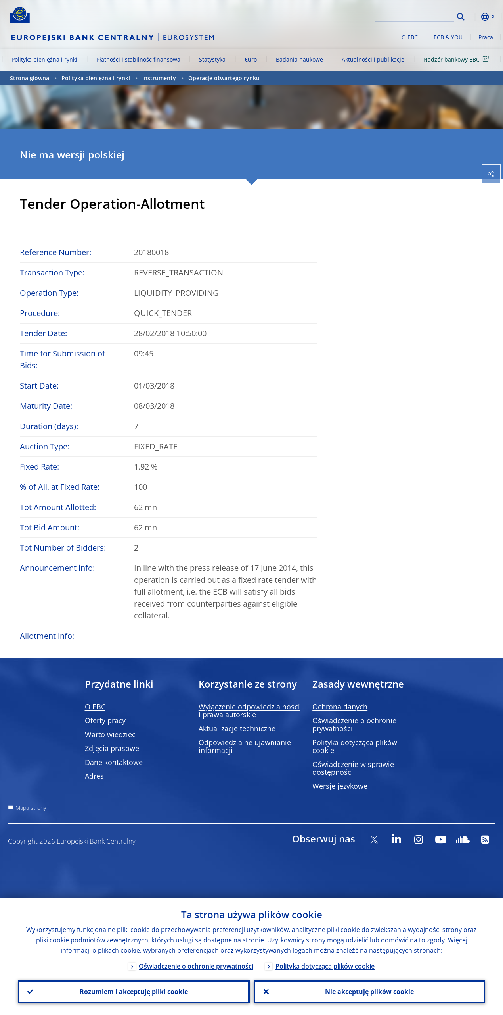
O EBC (410, 37)
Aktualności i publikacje (373, 59)
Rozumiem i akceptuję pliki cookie (134, 991)
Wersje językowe (339, 786)
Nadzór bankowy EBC (457, 59)
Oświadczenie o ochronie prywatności (354, 724)
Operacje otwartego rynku (224, 78)
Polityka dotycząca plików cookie (354, 746)
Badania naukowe (299, 59)
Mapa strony (30, 807)
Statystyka (212, 59)
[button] (473, 17)
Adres (94, 776)
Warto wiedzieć (110, 734)
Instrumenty (159, 78)
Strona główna (29, 78)
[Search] (414, 16)
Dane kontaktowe (114, 762)
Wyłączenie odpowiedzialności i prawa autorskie (249, 710)
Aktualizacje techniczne (237, 728)
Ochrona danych (339, 706)
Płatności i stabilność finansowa (138, 59)
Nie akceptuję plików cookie (369, 991)
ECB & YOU (448, 37)
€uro (251, 59)
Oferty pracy (105, 720)
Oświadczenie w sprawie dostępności (353, 768)
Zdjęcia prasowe (112, 748)
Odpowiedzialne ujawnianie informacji (245, 746)
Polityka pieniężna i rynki (44, 59)
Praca (485, 37)
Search (460, 17)
